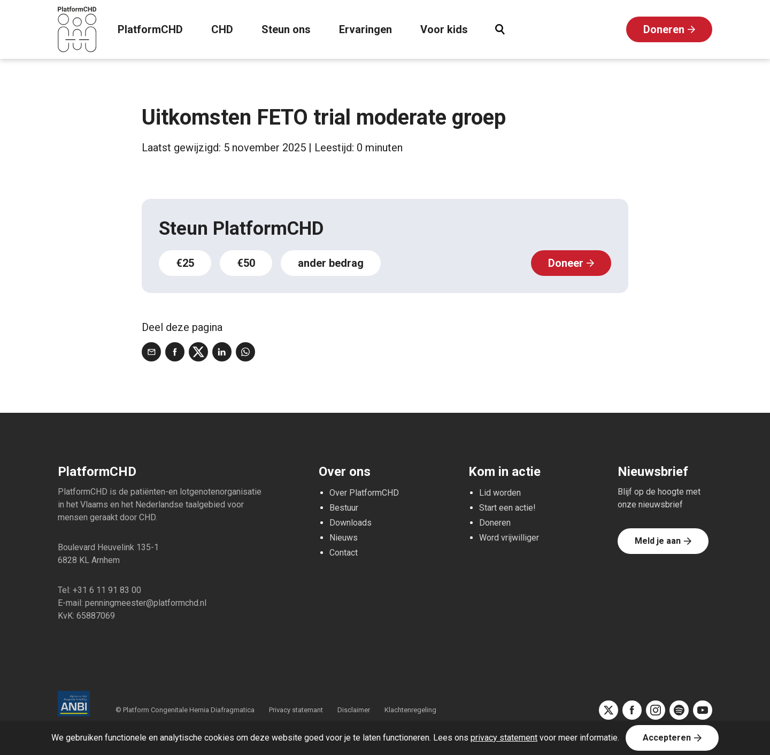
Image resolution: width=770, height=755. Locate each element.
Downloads (350, 523)
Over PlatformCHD (364, 493)
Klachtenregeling (410, 710)
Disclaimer (353, 710)
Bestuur (343, 508)
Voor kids (444, 29)
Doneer (565, 263)
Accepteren (667, 738)
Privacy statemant (296, 710)
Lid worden (500, 493)
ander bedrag (331, 263)
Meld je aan (658, 541)
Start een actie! (507, 508)
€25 (185, 263)
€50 (246, 263)
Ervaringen (365, 29)
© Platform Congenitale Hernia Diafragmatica (186, 710)
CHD (222, 29)
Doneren (663, 29)
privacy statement (504, 738)
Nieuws (343, 538)
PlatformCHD (150, 29)
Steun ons (286, 29)
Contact (343, 553)
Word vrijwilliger (509, 538)
